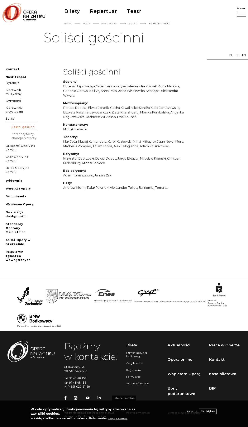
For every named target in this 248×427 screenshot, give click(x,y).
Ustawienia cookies (124, 400)
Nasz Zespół (109, 23)
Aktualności (179, 345)
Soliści (133, 23)
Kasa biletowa (222, 374)
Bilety (72, 11)
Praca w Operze (224, 345)
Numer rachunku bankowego (136, 354)
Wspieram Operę (184, 374)
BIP (212, 388)
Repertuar (103, 11)
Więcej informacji (117, 420)
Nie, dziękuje (208, 413)
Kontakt (217, 359)
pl (230, 55)
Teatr (134, 11)
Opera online (180, 359)
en (244, 55)
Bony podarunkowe (181, 391)
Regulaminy (133, 370)
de (237, 55)
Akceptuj (192, 413)
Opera (68, 23)
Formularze (133, 376)
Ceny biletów (134, 363)
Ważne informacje (137, 383)
